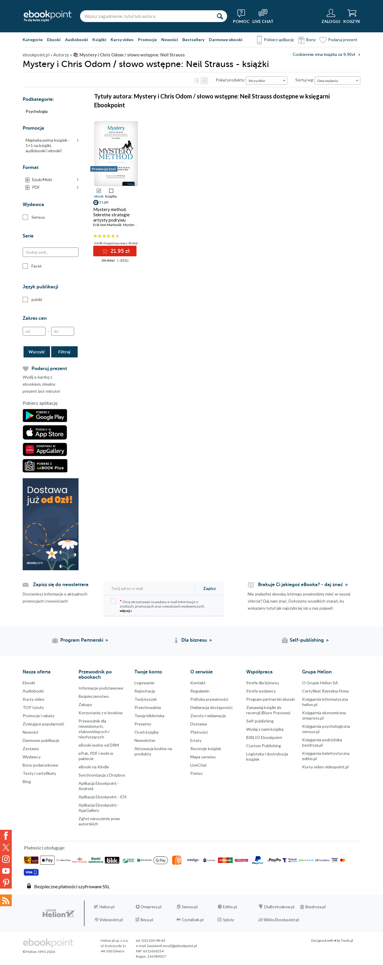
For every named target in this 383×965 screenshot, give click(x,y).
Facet (32, 266)
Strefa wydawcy (261, 690)
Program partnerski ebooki (270, 699)
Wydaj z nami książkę (265, 729)
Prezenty (142, 723)
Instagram (6, 859)
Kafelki (204, 80)
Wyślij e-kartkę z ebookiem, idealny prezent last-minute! (42, 384)
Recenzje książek (205, 748)
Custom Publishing (263, 745)
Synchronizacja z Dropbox (102, 774)
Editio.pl (230, 906)
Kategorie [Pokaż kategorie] (33, 39)
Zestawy (31, 748)
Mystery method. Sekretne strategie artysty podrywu (111, 215)
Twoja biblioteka (149, 715)
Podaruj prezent (342, 39)
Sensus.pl (190, 906)
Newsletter (145, 740)
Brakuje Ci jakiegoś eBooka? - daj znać (300, 584)
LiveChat (198, 764)
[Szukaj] (219, 16)
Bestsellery (193, 39)
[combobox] (266, 80)
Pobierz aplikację (279, 39)
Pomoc (196, 773)
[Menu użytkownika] (331, 16)
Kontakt (198, 682)
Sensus (34, 217)
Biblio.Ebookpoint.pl (281, 919)
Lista (196, 80)
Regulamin (199, 690)
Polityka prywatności (209, 699)
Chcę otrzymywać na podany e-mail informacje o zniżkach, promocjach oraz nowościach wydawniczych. (158, 605)
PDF (55, 187)
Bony (311, 39)
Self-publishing (260, 720)
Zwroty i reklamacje (208, 715)
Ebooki (54, 39)
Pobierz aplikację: (41, 403)
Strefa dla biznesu (262, 682)
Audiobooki (76, 39)
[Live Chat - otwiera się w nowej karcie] (263, 16)
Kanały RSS (6, 900)
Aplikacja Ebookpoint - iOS (103, 796)
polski (32, 299)
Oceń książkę (146, 732)
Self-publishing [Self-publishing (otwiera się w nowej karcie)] (307, 640)
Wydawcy (32, 756)
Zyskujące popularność (43, 723)
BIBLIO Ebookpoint (264, 737)
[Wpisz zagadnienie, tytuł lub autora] (146, 16)
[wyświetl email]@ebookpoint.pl (172, 946)
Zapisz (209, 588)
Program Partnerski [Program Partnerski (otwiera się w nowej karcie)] (81, 640)
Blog (27, 781)
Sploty (228, 919)
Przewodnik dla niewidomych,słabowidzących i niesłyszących (94, 728)
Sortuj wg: (304, 79)
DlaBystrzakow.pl (279, 906)
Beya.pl (147, 919)
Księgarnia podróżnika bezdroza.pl (322, 742)
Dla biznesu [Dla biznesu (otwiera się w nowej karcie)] (194, 640)
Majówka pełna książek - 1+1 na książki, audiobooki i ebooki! (52, 145)
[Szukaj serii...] (51, 252)
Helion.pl (106, 906)
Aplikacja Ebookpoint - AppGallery (99, 807)
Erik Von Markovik (107, 225)
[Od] (34, 331)
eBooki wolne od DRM (99, 744)
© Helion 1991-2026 (39, 951)
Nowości (169, 39)
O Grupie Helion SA (320, 682)
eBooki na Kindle (94, 766)
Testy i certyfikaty (39, 773)
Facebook (6, 836)
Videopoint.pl (111, 919)
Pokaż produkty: (230, 79)
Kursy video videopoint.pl (325, 766)
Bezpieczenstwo (94, 696)
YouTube (6, 871)
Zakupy (85, 704)
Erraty (196, 740)
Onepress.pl (151, 906)
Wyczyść (37, 351)
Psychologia (37, 111)
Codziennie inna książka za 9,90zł (324, 54)
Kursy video (122, 39)
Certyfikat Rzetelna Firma (325, 690)
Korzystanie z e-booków (101, 712)
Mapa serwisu (203, 756)
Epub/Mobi (55, 179)
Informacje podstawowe (101, 687)
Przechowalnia (147, 707)
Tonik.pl (347, 940)
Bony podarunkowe (40, 764)
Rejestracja (144, 690)
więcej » (126, 610)
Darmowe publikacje (41, 740)
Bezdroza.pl (315, 906)
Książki (99, 39)
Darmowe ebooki (225, 39)
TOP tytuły (33, 707)
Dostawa (198, 723)
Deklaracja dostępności (211, 707)
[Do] (62, 331)
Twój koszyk (145, 699)
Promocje (147, 39)
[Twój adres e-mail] (150, 588)
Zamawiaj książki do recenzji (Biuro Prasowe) (268, 710)
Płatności (199, 732)
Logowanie (144, 682)
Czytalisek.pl (193, 919)
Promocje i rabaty (38, 715)
